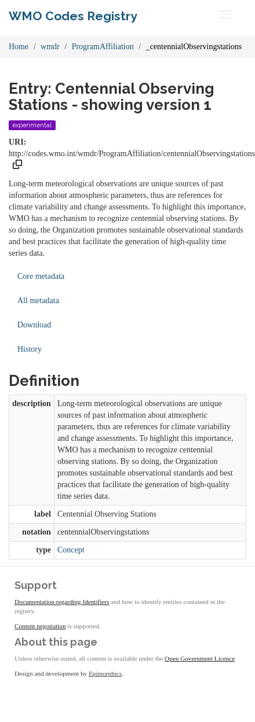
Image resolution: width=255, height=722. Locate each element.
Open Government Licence (200, 658)
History (29, 349)
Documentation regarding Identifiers (61, 601)
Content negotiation (40, 625)
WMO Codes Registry (73, 16)
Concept (71, 550)
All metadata (38, 300)
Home (18, 46)
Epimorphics (105, 673)
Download (34, 325)
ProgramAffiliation (103, 46)
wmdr (50, 46)
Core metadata (40, 276)
